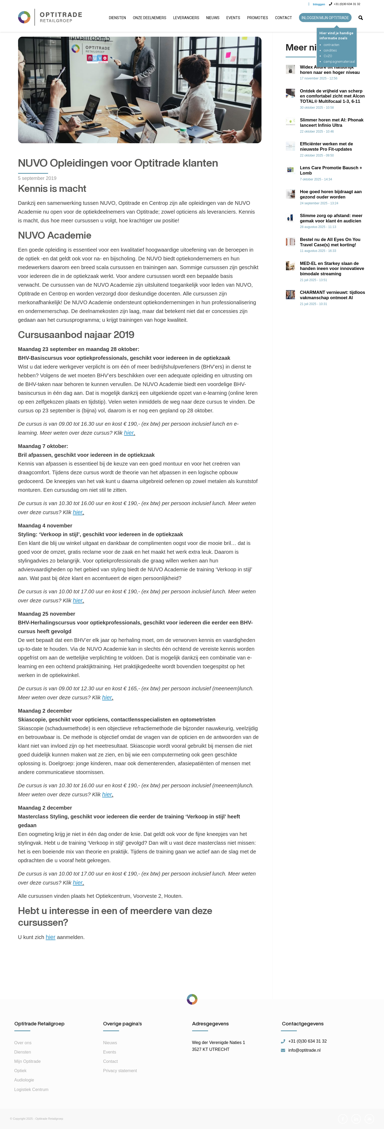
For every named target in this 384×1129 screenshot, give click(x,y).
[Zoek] (360, 20)
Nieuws (110, 1043)
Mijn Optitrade (27, 1061)
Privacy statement (120, 1070)
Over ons (23, 1043)
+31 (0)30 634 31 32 (307, 1041)
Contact (110, 1061)
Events (109, 1052)
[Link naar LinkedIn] (356, 1119)
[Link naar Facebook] (343, 1119)
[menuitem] (117, 20)
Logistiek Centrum (31, 1089)
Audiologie (24, 1080)
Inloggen (319, 4)
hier (51, 937)
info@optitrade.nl (304, 1050)
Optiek (20, 1070)
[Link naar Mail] (369, 1119)
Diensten (22, 1052)
